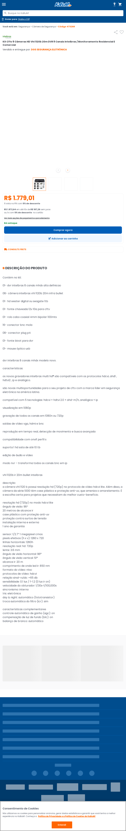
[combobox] (63, 13)
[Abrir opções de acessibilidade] (114, 4)
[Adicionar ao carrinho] (63, 238)
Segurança (25, 26)
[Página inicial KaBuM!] (63, 4)
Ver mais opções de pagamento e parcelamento (27, 218)
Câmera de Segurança (44, 26)
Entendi (62, 824)
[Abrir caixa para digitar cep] (15, 19)
